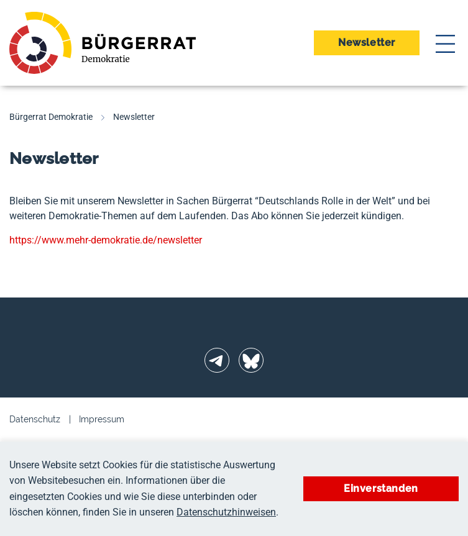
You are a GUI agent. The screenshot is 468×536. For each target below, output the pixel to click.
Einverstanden (381, 488)
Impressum (101, 419)
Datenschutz (34, 419)
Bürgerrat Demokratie (51, 117)
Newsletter (366, 42)
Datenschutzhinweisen (226, 512)
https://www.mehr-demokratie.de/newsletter (105, 240)
